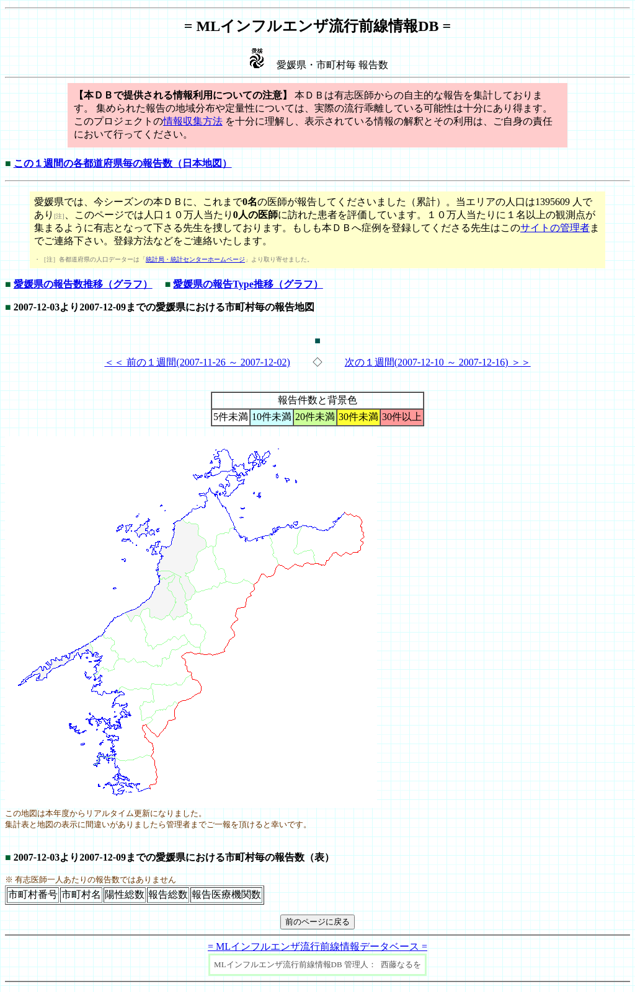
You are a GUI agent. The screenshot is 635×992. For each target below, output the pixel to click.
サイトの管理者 (555, 227)
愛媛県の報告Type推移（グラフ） (247, 284)
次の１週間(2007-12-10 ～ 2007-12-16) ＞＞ (438, 362)
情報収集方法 (193, 121)
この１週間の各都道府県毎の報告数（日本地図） (123, 163)
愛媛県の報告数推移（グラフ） (83, 284)
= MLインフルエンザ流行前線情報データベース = (317, 946)
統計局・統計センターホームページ (195, 259)
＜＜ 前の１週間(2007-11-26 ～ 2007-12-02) (197, 362)
